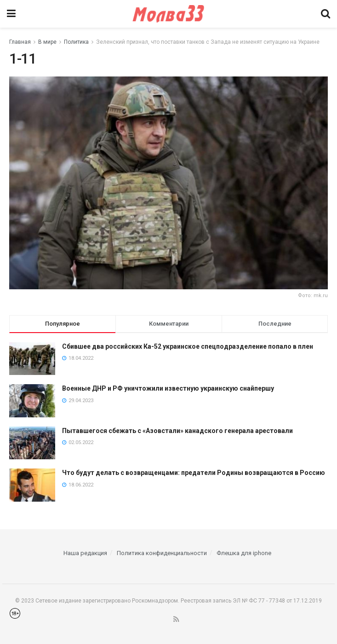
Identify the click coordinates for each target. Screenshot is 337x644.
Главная (20, 42)
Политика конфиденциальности (162, 553)
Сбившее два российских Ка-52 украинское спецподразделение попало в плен (187, 346)
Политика (76, 42)
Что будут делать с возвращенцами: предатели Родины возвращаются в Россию (193, 472)
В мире (47, 42)
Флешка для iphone (244, 553)
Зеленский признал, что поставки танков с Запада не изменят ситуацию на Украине (208, 42)
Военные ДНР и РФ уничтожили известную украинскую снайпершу (168, 388)
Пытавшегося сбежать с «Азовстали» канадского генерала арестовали (177, 430)
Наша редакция (85, 553)
